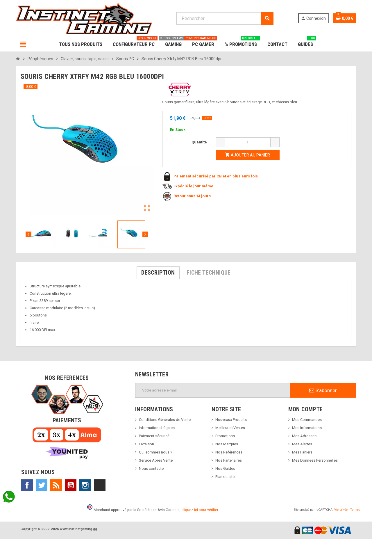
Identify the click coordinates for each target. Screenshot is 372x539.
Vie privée (341, 510)
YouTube (70, 485)
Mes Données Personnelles (315, 460)
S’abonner (323, 390)
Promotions (225, 436)
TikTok (99, 485)
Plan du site (225, 476)
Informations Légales (157, 428)
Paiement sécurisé (154, 436)
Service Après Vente (156, 460)
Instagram (85, 485)
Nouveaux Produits (231, 419)
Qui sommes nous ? (155, 452)
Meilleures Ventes (230, 428)
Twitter (41, 485)
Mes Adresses (304, 436)
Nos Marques (226, 444)
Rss (56, 485)
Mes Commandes (307, 419)
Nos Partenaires (228, 460)
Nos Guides (225, 468)
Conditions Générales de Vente (165, 419)
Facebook (27, 485)
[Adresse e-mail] (212, 390)
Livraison (146, 444)
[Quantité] (248, 142)
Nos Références (228, 452)
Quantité (199, 142)
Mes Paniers (302, 452)
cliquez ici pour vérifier (199, 510)
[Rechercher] (224, 18)
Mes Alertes (302, 444)
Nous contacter (152, 468)
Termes (355, 510)
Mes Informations (307, 428)
